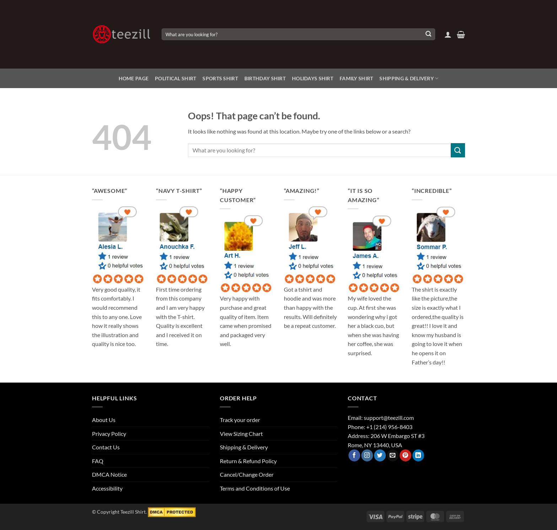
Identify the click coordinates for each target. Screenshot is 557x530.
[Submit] (428, 34)
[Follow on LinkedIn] (418, 455)
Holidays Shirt (312, 78)
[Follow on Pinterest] (405, 455)
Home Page (134, 78)
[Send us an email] (393, 455)
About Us (103, 419)
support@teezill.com (389, 417)
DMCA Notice (109, 474)
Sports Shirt (220, 78)
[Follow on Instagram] (367, 455)
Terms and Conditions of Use (255, 488)
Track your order (240, 419)
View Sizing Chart (241, 433)
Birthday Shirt (265, 78)
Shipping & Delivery (408, 78)
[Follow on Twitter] (380, 455)
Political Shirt (175, 78)
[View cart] (461, 34)
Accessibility (107, 488)
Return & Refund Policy (248, 461)
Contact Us (106, 447)
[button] (447, 34)
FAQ (97, 461)
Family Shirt (356, 78)
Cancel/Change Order (247, 474)
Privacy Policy (109, 433)
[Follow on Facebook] (354, 455)
